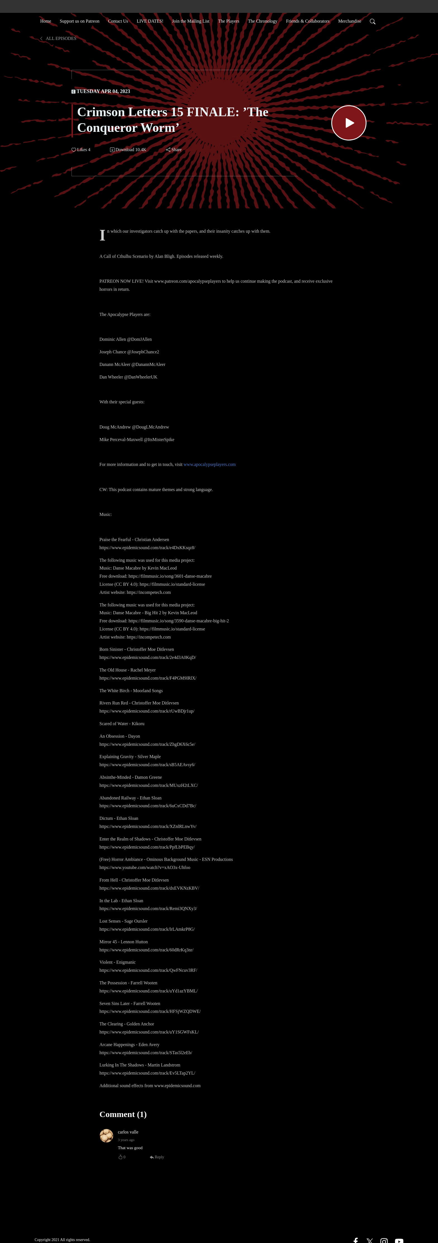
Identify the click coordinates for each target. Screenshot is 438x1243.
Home (45, 20)
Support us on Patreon (79, 20)
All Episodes (57, 38)
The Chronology (262, 20)
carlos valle (128, 1132)
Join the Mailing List (191, 20)
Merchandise (349, 20)
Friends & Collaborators (308, 20)
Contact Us (118, 20)
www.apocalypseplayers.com (209, 464)
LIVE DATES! (150, 20)
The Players (228, 20)
